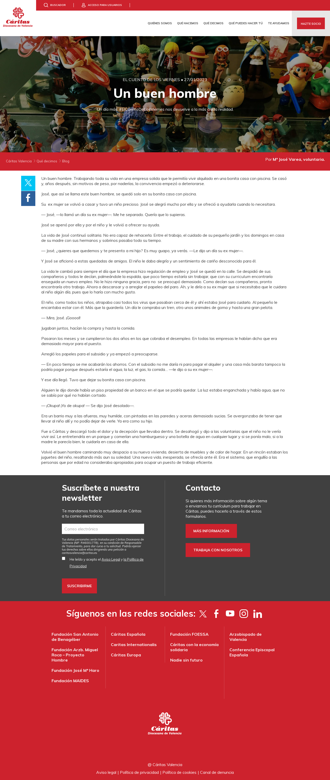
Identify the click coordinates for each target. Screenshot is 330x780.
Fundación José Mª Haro (75, 670)
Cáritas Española (128, 634)
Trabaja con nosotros (217, 550)
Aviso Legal (111, 559)
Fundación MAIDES (70, 680)
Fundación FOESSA (189, 634)
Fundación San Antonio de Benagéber (75, 637)
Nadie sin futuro (186, 660)
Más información (211, 531)
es (79, 553)
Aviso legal (106, 772)
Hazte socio (311, 24)
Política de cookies (179, 772)
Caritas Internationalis (134, 644)
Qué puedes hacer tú (246, 23)
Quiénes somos (160, 23)
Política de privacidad (139, 772)
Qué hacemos (187, 23)
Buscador (58, 5)
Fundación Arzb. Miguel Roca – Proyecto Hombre (75, 655)
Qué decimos (213, 23)
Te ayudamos (278, 23)
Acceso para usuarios (105, 5)
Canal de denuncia (217, 772)
